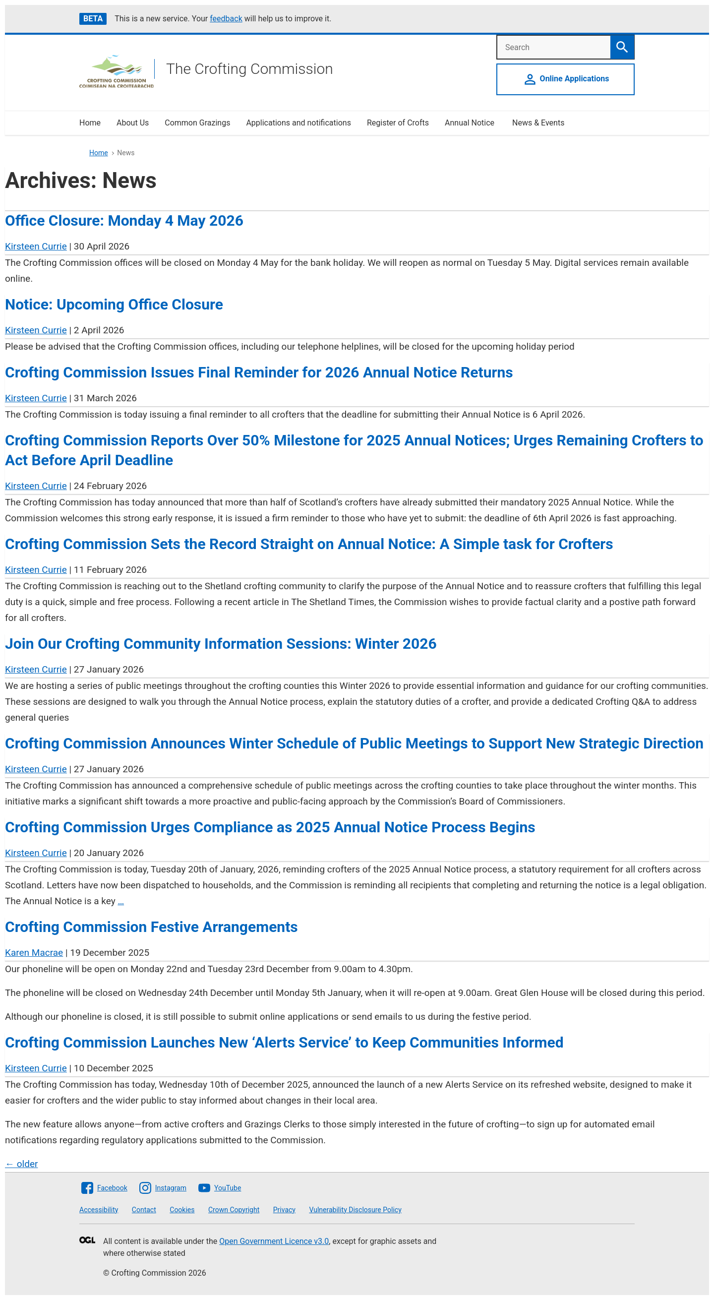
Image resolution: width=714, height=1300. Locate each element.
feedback (226, 18)
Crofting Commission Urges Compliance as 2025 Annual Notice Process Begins (270, 827)
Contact (144, 1210)
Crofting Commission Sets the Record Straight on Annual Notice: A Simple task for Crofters (309, 544)
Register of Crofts (398, 122)
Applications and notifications (298, 122)
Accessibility (98, 1210)
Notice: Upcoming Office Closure (114, 304)
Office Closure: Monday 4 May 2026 (124, 220)
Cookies (182, 1210)
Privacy (284, 1210)
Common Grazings (197, 122)
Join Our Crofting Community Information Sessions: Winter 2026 (221, 643)
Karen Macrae (34, 952)
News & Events (538, 122)
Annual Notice (470, 122)
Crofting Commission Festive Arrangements (151, 926)
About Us (133, 122)
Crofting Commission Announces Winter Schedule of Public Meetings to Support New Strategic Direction (354, 743)
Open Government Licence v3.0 (274, 1241)
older (21, 1164)
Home (90, 122)
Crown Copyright (233, 1210)
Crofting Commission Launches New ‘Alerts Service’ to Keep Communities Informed (284, 1042)
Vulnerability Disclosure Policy (355, 1210)
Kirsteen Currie (36, 246)
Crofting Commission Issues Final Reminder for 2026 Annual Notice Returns (259, 372)
